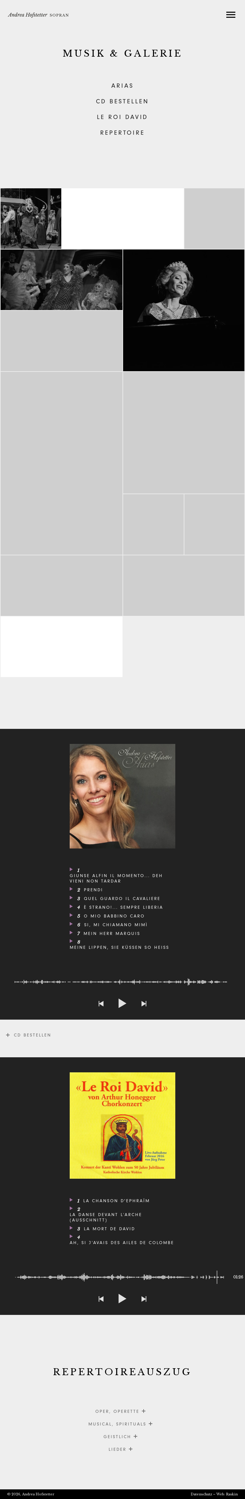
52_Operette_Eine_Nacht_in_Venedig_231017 (61, 585)
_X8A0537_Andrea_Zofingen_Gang (61, 463)
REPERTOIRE (122, 132)
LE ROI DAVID (122, 117)
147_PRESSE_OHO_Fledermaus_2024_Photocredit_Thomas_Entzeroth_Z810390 (31, 218)
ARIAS (122, 85)
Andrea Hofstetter (38, 1494)
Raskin (232, 1494)
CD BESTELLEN (122, 101)
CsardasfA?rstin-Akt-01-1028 (61, 279)
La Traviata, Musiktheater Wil (61, 341)
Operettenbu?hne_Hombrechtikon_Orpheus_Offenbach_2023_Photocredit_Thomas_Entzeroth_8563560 (184, 585)
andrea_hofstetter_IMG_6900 (184, 310)
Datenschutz (201, 1494)
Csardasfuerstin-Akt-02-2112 (214, 218)
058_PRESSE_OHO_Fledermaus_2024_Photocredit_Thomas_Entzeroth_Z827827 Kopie (184, 433)
